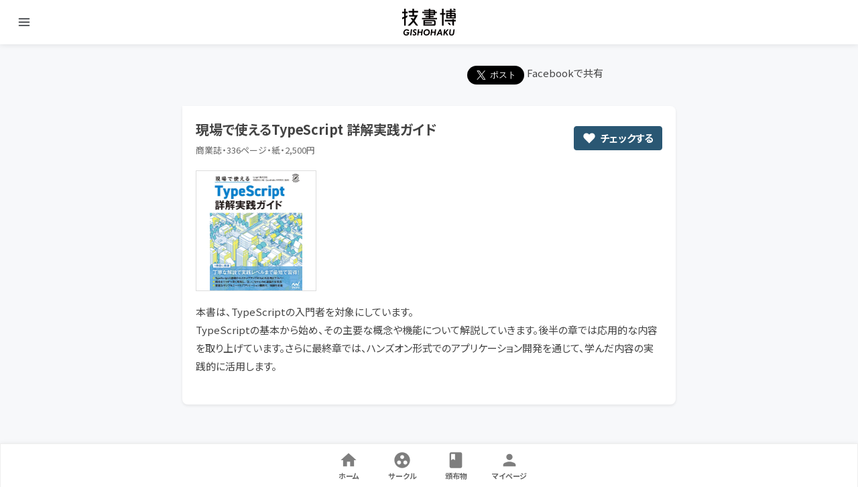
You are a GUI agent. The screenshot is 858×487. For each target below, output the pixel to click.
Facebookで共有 (565, 73)
